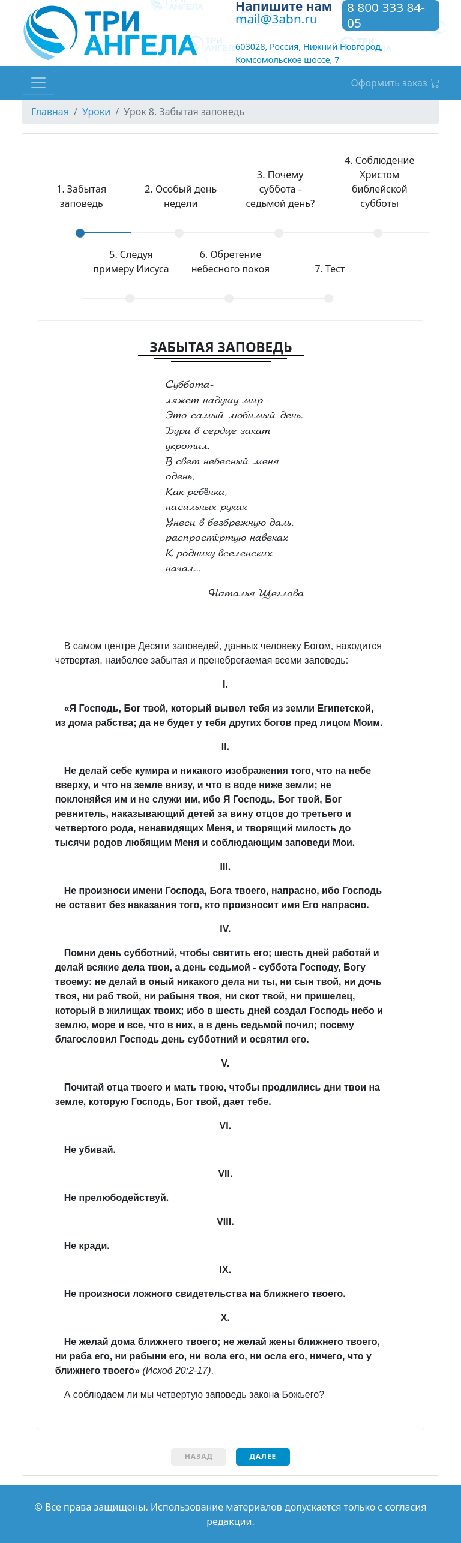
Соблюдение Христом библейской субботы (379, 182)
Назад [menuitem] (199, 1456)
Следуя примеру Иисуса (131, 261)
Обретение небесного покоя (230, 261)
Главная (50, 111)
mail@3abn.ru (276, 18)
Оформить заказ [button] (395, 82)
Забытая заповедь (69, 196)
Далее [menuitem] (262, 1456)
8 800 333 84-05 (386, 15)
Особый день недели (181, 196)
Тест (330, 268)
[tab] (81, 205)
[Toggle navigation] (38, 83)
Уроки (96, 111)
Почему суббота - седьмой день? (280, 189)
